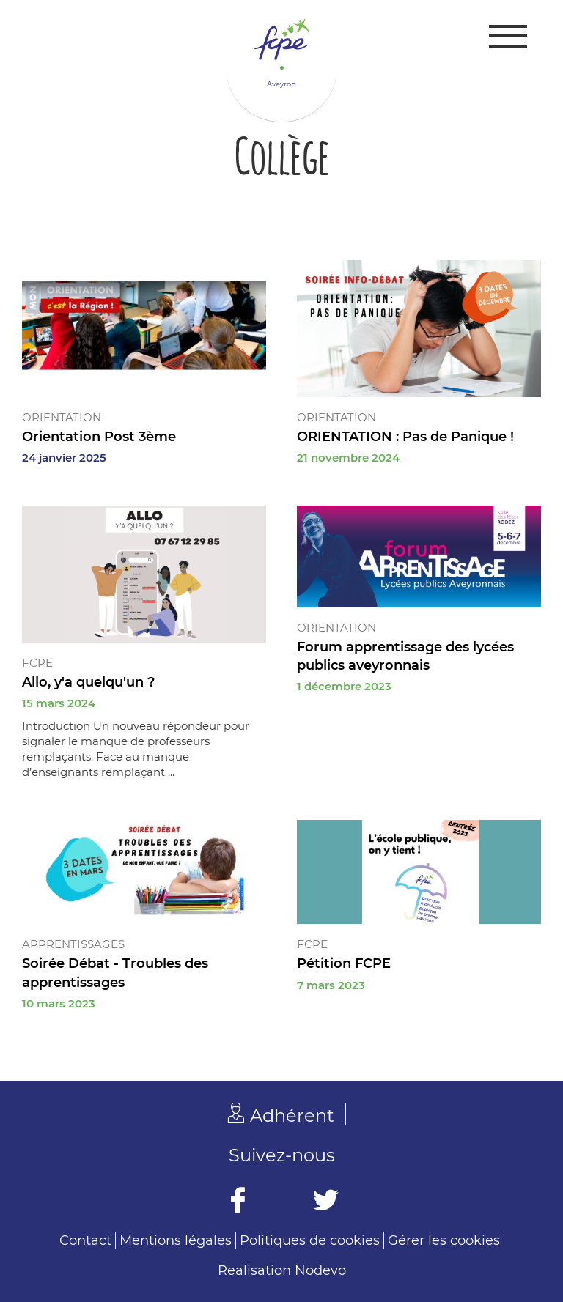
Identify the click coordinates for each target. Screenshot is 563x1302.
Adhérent (292, 1115)
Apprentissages (73, 944)
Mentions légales (175, 1240)
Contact (85, 1240)
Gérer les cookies (444, 1240)
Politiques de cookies (310, 1240)
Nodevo (320, 1270)
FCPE (37, 663)
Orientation (61, 417)
